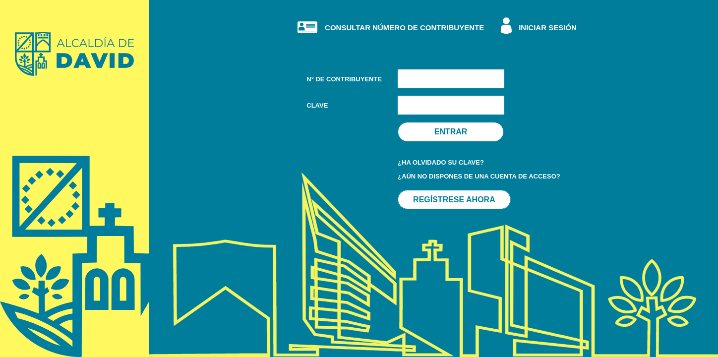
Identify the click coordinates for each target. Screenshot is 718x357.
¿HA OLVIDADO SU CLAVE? (441, 162)
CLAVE (317, 105)
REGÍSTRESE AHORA (454, 199)
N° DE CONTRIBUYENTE (344, 79)
